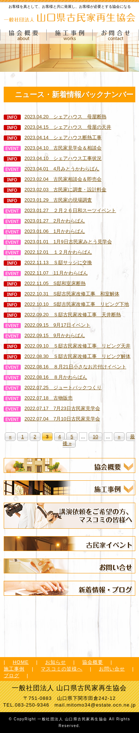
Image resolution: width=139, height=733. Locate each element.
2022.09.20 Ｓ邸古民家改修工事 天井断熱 (62, 314)
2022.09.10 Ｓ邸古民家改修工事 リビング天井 (67, 346)
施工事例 (14, 669)
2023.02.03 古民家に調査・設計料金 (55, 189)
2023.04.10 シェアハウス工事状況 (53, 158)
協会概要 (92, 662)
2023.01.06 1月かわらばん (44, 231)
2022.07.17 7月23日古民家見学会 (52, 408)
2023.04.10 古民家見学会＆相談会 (53, 148)
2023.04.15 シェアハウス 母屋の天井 (57, 127)
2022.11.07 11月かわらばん (46, 273)
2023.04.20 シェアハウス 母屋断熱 (55, 116)
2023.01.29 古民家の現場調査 (48, 200)
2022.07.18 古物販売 (38, 398)
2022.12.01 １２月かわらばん (48, 252)
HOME (21, 662)
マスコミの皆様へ (61, 669)
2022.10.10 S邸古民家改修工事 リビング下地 (66, 304)
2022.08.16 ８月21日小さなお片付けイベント (65, 366)
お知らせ (55, 662)
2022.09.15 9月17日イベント (47, 325)
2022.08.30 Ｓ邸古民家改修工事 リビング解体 (67, 356)
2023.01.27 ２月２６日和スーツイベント (60, 210)
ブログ (11, 675)
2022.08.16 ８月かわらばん (45, 377)
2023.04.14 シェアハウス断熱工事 (53, 137)
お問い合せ (112, 669)
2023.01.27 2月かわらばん (44, 221)
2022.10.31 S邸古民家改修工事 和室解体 (61, 294)
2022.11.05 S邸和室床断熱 (45, 283)
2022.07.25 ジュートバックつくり (53, 387)
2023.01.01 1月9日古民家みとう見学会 (58, 241)
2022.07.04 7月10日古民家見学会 (52, 419)
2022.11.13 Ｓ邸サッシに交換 (48, 262)
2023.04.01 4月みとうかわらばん (51, 169)
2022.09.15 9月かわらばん (44, 335)
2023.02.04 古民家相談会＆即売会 (53, 179)
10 (95, 436)
